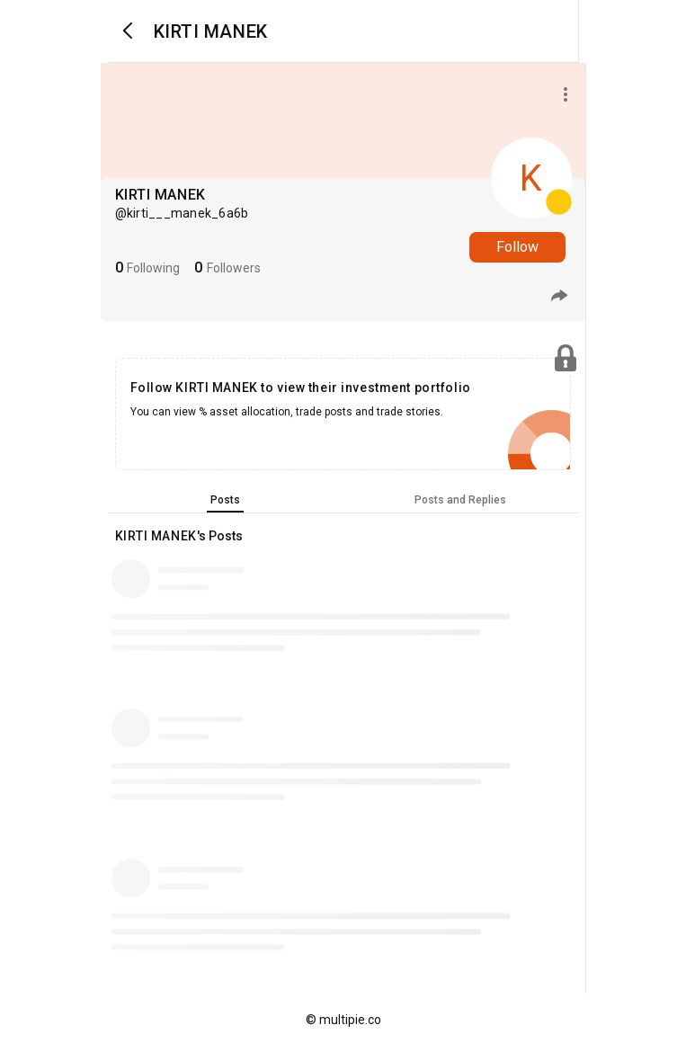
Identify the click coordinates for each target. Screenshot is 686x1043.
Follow (517, 246)
